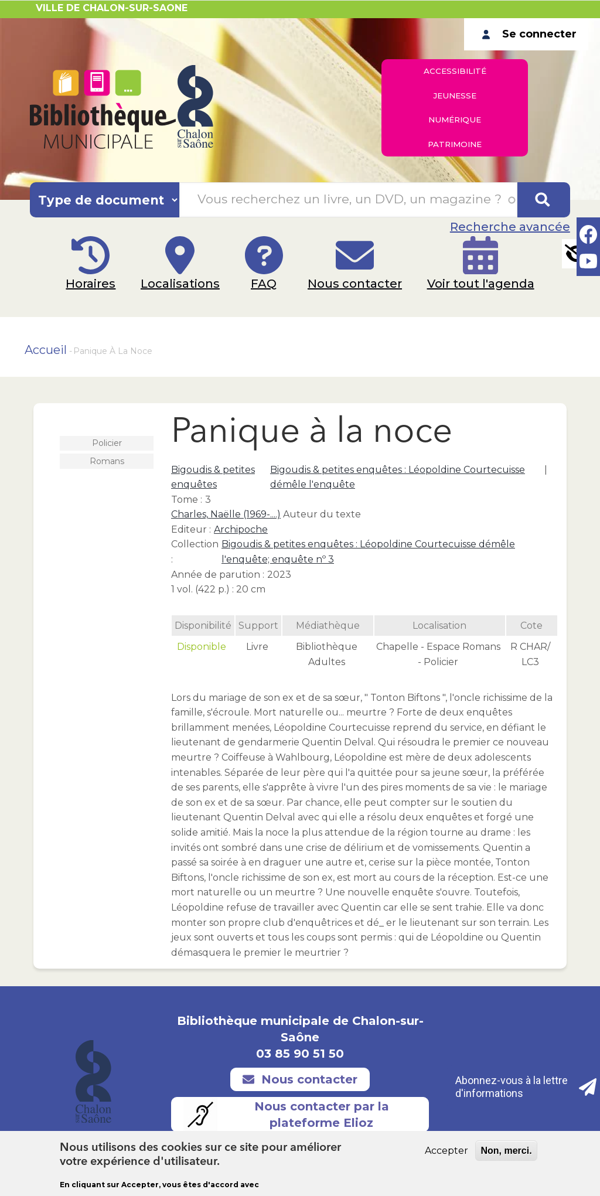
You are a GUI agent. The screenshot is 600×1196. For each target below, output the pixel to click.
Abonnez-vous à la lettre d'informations (527, 1086)
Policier (107, 443)
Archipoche (241, 529)
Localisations (176, 296)
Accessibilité (455, 73)
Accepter (446, 1150)
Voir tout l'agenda (488, 296)
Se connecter (539, 34)
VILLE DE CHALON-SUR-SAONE (112, 7)
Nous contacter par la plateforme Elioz (286, 1115)
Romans (107, 461)
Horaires (83, 296)
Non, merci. (505, 1151)
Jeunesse (454, 102)
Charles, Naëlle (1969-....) (226, 514)
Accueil (46, 350)
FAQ (264, 296)
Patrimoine (454, 158)
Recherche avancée (510, 227)
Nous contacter (359, 296)
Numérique (455, 130)
